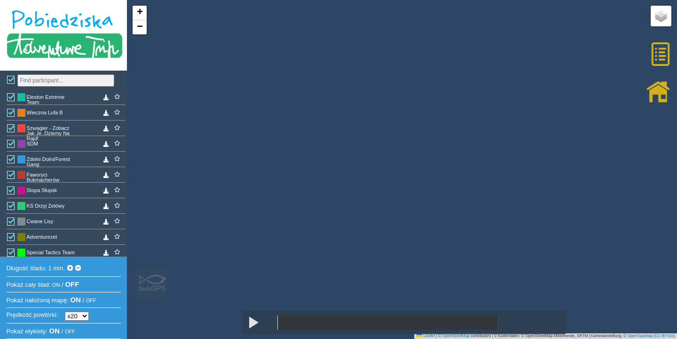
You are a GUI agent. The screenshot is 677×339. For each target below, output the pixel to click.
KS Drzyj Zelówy (46, 206)
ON (56, 285)
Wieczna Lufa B (45, 112)
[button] (140, 13)
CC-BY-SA (664, 336)
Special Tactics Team (51, 252)
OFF (72, 284)
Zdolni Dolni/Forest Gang (48, 161)
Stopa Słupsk (42, 190)
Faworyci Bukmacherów (43, 177)
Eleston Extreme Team (46, 99)
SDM (32, 143)
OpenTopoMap (640, 336)
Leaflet (426, 336)
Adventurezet (42, 237)
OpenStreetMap (456, 336)
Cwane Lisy (40, 221)
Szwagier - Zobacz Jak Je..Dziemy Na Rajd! (48, 130)
